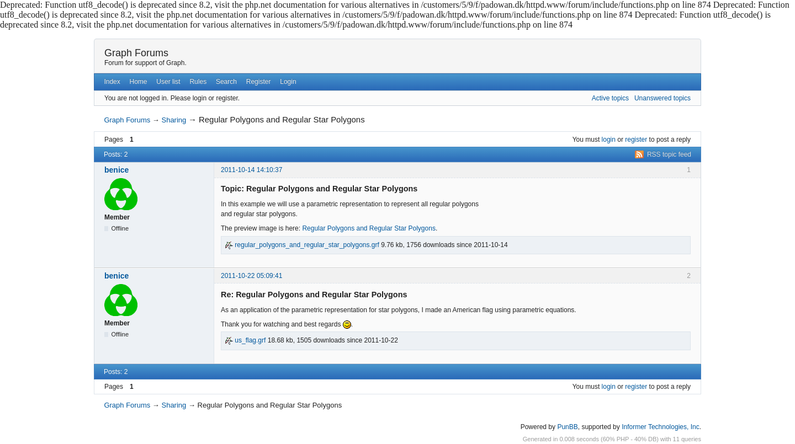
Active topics (610, 98)
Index (112, 81)
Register (258, 81)
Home (138, 81)
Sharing (173, 120)
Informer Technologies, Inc (660, 427)
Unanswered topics (662, 98)
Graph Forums (136, 52)
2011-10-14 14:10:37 (251, 170)
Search (226, 81)
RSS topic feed (669, 154)
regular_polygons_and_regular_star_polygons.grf (302, 245)
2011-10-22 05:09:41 (251, 276)
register (636, 139)
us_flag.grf (245, 340)
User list (168, 81)
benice (116, 169)
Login (288, 81)
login (609, 139)
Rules (197, 81)
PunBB (567, 427)
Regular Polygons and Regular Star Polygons (368, 228)
